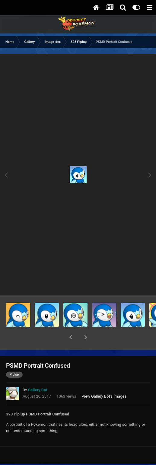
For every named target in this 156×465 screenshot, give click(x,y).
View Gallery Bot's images (104, 380)
